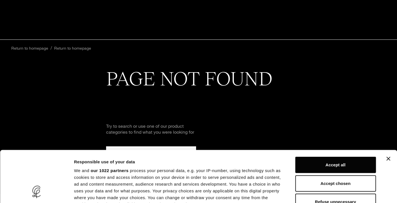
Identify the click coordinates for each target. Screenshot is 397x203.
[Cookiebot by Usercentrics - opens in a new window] (36, 192)
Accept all (336, 116)
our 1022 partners (109, 122)
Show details (296, 191)
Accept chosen (336, 135)
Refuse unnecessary (335, 153)
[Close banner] (388, 111)
